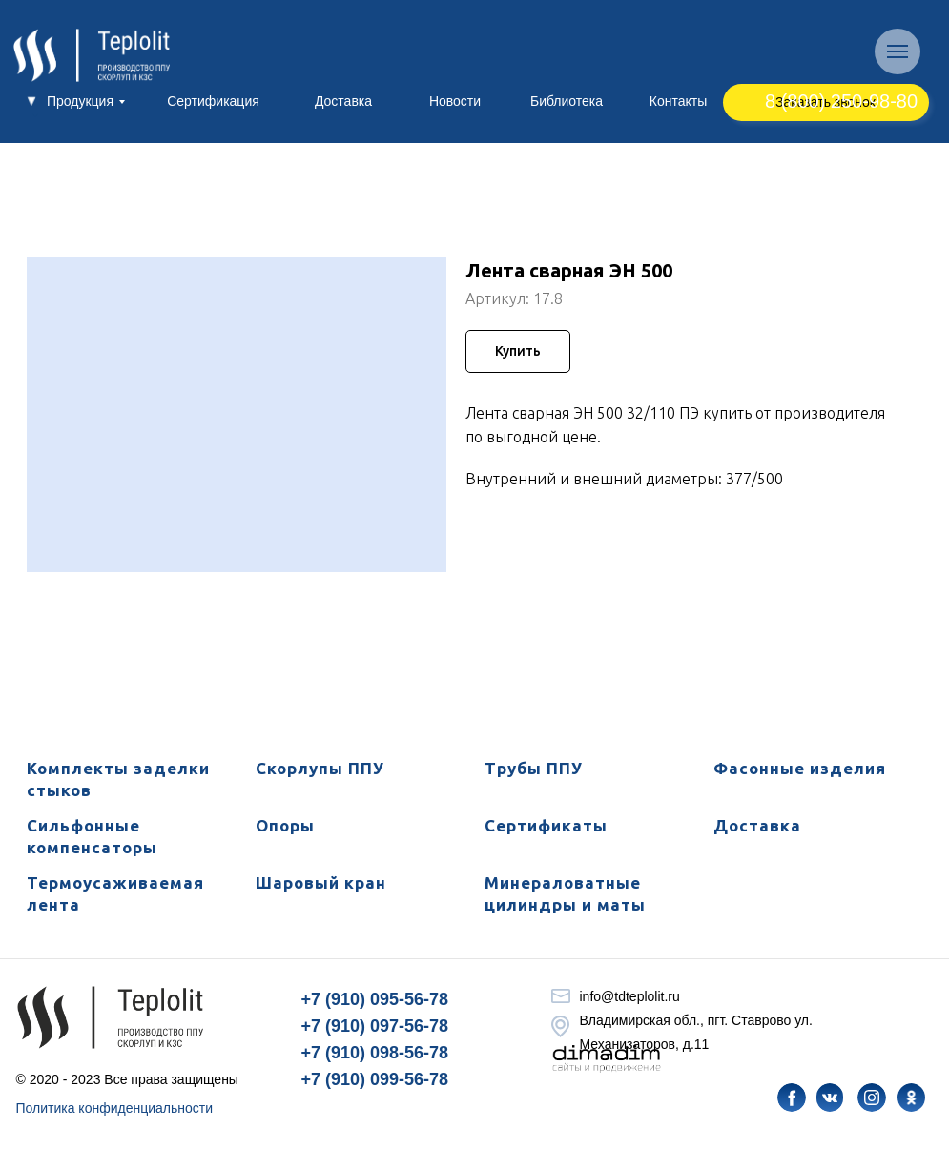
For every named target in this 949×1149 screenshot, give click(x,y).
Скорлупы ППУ (320, 768)
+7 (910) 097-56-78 (375, 1026)
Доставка (757, 825)
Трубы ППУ (534, 768)
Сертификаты (546, 825)
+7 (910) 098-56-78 (375, 1052)
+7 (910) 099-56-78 (375, 1079)
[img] (791, 1097)
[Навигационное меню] (897, 51)
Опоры (285, 825)
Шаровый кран (321, 882)
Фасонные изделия (799, 768)
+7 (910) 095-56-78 (375, 999)
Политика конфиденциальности (115, 1108)
